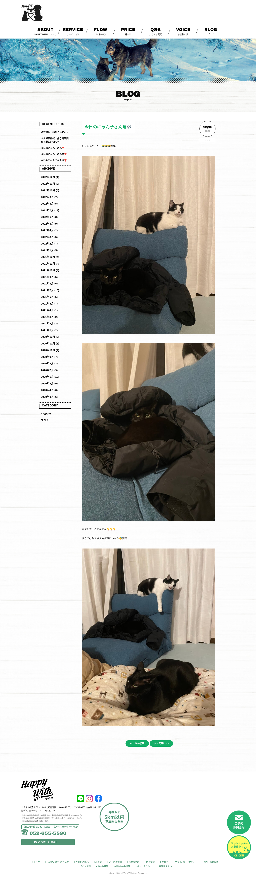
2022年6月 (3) (49, 216)
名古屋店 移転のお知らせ (55, 132)
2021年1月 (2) (49, 330)
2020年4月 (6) (49, 390)
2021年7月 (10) (50, 290)
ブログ (211, 31)
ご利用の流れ (100, 31)
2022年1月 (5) (49, 250)
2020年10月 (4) (50, 350)
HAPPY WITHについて (45, 31)
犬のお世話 (85, 866)
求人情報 (150, 861)
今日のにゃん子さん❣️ (53, 148)
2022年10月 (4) (50, 190)
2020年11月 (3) (50, 343)
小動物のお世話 (122, 866)
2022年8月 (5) (49, 203)
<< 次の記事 (133, 744)
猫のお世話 (103, 866)
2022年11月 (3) (50, 183)
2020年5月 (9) (49, 383)
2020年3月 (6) (49, 396)
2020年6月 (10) (50, 376)
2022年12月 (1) (50, 176)
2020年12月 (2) (50, 336)
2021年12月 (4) (50, 256)
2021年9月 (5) (49, 276)
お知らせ (46, 413)
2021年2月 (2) (49, 323)
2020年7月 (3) (49, 370)
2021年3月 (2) (49, 316)
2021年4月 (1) (49, 310)
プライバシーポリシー (185, 861)
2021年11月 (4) (50, 263)
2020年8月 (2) (49, 363)
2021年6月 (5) (49, 296)
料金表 (128, 31)
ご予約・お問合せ (61, 846)
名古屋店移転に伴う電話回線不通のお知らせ (55, 140)
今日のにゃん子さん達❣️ (54, 154)
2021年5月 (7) (49, 303)
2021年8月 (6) (49, 283)
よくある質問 (155, 31)
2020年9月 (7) (49, 356)
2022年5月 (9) (49, 223)
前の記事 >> (165, 744)
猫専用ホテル (165, 866)
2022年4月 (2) (49, 230)
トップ (36, 861)
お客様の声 (183, 31)
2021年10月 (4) (50, 270)
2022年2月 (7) (49, 243)
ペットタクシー (144, 866)
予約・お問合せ (210, 861)
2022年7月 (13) (50, 210)
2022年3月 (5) (49, 236)
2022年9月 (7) (49, 197)
